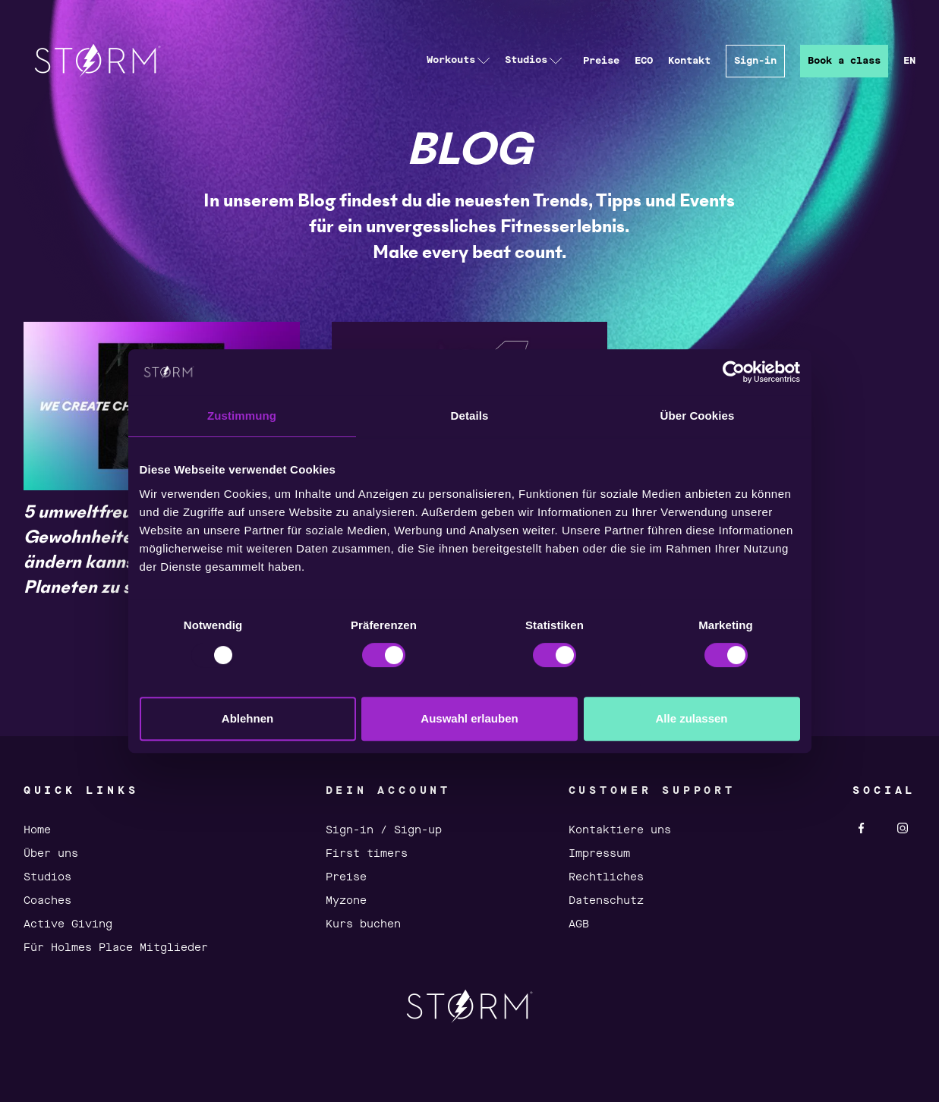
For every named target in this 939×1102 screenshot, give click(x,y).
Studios (47, 877)
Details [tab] (470, 415)
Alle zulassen (691, 718)
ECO (644, 61)
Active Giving (68, 924)
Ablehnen (247, 718)
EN (909, 61)
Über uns (51, 854)
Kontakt (689, 61)
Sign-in (755, 61)
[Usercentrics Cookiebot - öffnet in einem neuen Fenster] (733, 372)
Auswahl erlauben (469, 718)
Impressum (599, 854)
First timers (367, 854)
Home (37, 830)
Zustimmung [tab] (241, 415)
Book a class (844, 61)
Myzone (346, 901)
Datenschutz (606, 901)
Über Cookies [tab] (697, 415)
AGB (579, 924)
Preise (601, 61)
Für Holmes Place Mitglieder (116, 948)
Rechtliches (606, 877)
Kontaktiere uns (620, 830)
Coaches (47, 901)
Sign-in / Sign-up (384, 830)
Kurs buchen (363, 924)
